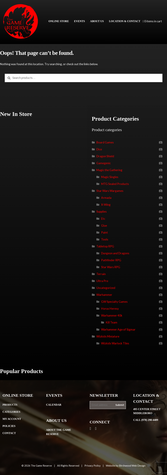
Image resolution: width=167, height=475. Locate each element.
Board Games (105, 142)
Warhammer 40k (111, 315)
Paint (104, 232)
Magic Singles (109, 177)
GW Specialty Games (114, 301)
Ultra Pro (102, 281)
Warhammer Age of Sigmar (118, 329)
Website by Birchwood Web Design (125, 465)
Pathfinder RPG (111, 260)
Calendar (54, 404)
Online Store (59, 21)
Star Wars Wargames (109, 191)
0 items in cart (152, 21)
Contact (9, 433)
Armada (106, 197)
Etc (103, 218)
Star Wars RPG (110, 267)
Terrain (101, 274)
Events (79, 21)
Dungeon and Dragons (115, 253)
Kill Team (111, 322)
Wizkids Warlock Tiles (115, 343)
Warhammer (104, 294)
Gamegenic (103, 163)
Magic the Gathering (109, 170)
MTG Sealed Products (115, 184)
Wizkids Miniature (107, 336)
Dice (99, 149)
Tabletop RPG (105, 246)
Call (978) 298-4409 (145, 419)
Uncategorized (105, 288)
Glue (104, 225)
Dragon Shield (105, 156)
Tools (104, 239)
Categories (11, 411)
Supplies (101, 211)
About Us (97, 21)
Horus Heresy (110, 308)
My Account (12, 418)
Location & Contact (124, 21)
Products (10, 404)
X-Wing (106, 204)
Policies (9, 426)
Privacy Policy (92, 465)
